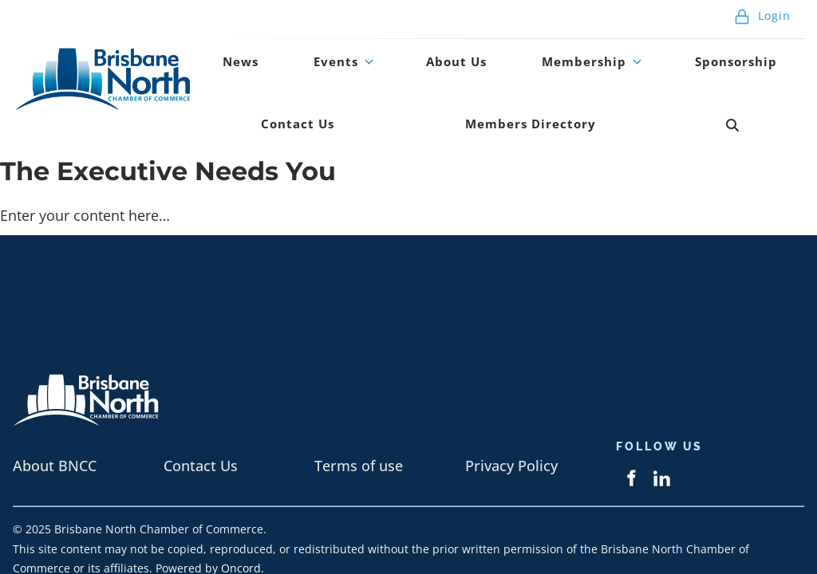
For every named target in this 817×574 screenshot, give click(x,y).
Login (762, 15)
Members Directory (382, 91)
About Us (396, 51)
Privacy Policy (511, 422)
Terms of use (358, 422)
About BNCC (55, 422)
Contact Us (750, 51)
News (228, 51)
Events (298, 51)
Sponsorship (637, 51)
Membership (503, 51)
